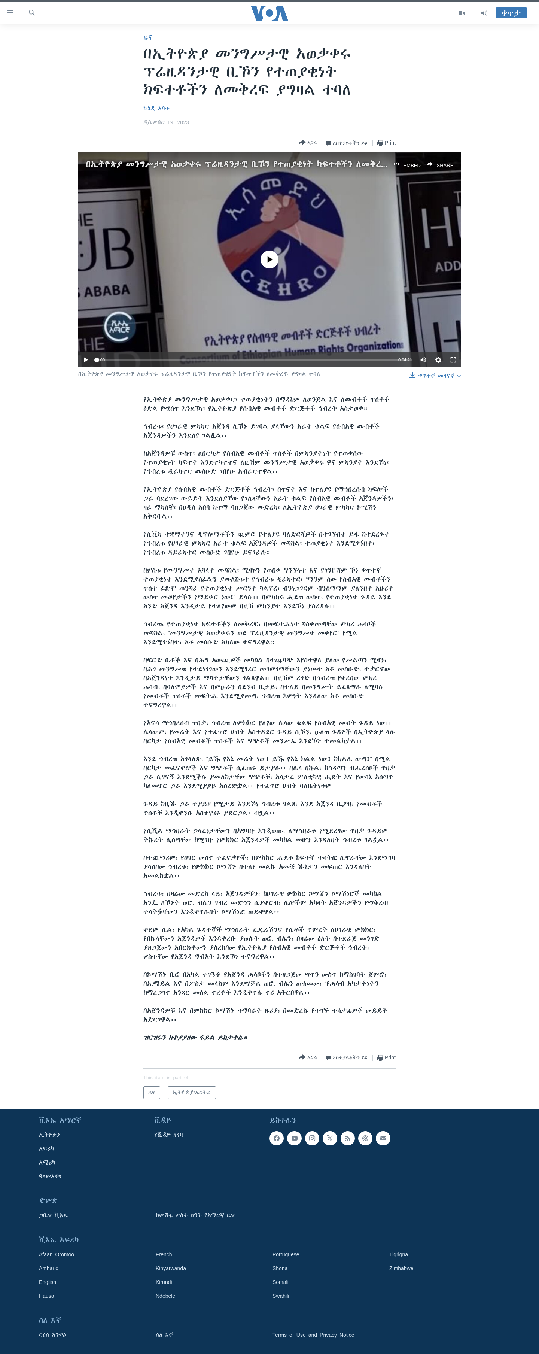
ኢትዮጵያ (50, 1135)
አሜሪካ (47, 1162)
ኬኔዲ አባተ (156, 108)
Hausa (46, 1296)
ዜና (148, 37)
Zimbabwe (401, 1268)
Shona (279, 1268)
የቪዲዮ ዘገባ (168, 1135)
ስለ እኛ (164, 1335)
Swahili (280, 1296)
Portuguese (285, 1254)
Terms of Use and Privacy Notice (313, 1335)
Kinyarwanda (171, 1268)
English (47, 1282)
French (164, 1254)
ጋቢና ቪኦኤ (53, 1215)
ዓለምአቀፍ (51, 1176)
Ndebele (165, 1296)
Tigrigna (398, 1254)
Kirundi (164, 1282)
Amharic (48, 1268)
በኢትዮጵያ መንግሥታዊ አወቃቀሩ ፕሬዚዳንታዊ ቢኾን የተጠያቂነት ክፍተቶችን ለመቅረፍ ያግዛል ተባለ (259, 164)
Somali (280, 1282)
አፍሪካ (46, 1148)
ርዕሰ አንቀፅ (52, 1335)
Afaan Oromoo (56, 1254)
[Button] (308, 142)
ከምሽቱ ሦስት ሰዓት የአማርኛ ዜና (195, 1215)
